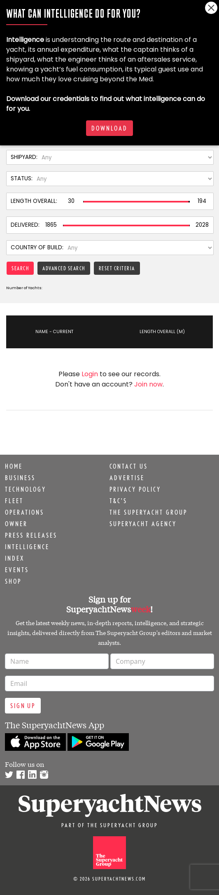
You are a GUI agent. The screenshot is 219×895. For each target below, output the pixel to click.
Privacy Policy (135, 489)
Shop (13, 581)
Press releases (31, 535)
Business (20, 477)
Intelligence (27, 546)
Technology (25, 489)
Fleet (14, 500)
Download (109, 128)
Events (17, 569)
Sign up (22, 705)
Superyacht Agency (143, 523)
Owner (16, 523)
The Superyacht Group (148, 512)
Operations (24, 512)
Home (14, 466)
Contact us (129, 466)
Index (14, 558)
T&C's (118, 500)
